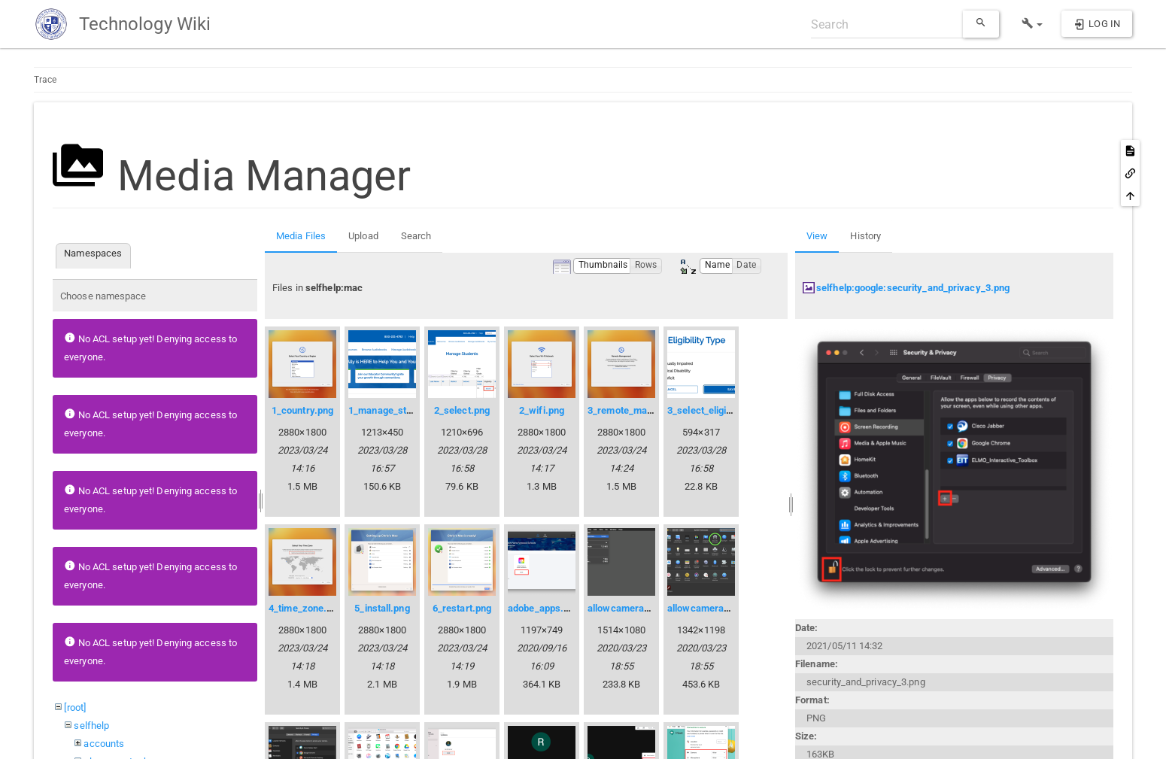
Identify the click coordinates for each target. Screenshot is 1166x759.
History (865, 235)
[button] (1032, 24)
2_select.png (462, 410)
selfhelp (91, 725)
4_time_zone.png (306, 608)
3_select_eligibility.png (716, 410)
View (816, 235)
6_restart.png (462, 608)
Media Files (301, 235)
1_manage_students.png (401, 410)
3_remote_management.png (648, 410)
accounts (104, 743)
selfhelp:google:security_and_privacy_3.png (913, 287)
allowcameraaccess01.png (647, 608)
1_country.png (302, 410)
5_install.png (381, 608)
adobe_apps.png (543, 608)
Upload (363, 235)
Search (416, 235)
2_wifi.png (541, 410)
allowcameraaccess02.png (726, 608)
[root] (75, 707)
